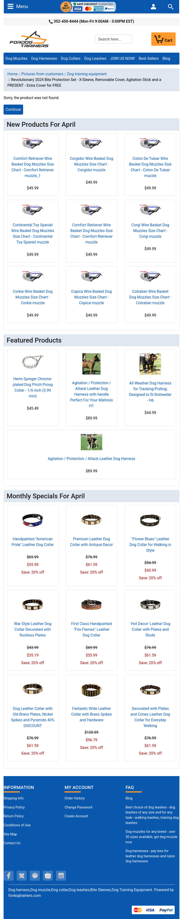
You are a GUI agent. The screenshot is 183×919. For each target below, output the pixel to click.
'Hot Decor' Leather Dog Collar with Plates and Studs (150, 629)
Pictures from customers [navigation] (42, 74)
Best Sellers (149, 58)
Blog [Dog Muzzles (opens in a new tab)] (129, 798)
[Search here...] (113, 39)
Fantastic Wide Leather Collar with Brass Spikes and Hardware (91, 714)
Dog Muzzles (16, 58)
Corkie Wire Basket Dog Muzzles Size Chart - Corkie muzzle (32, 297)
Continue (13, 109)
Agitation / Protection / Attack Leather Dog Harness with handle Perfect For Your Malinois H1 (91, 394)
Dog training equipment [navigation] (87, 74)
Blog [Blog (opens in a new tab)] (166, 58)
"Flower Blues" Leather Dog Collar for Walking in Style (150, 545)
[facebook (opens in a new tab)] (8, 875)
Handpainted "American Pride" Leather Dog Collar (32, 542)
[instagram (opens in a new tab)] (61, 875)
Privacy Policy (14, 807)
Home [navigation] (12, 74)
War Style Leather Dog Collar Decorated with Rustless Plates (32, 629)
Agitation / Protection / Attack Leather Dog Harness (91, 458)
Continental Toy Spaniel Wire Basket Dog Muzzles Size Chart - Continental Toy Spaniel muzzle (32, 233)
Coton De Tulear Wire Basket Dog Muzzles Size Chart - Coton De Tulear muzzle (150, 167)
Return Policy (14, 816)
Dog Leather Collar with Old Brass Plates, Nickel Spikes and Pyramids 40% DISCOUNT (32, 717)
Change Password (78, 807)
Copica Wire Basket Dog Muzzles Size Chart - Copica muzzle (91, 297)
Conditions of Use (17, 825)
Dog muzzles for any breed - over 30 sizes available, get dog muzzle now (151, 837)
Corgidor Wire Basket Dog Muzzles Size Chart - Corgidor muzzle (91, 164)
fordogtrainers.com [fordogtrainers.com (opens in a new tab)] (24, 895)
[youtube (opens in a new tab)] (48, 875)
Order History (75, 798)
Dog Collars (71, 58)
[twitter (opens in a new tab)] (21, 875)
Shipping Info (14, 798)
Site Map (10, 834)
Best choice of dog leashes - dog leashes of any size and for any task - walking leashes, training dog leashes (152, 815)
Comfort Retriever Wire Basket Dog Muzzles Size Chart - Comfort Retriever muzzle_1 (32, 167)
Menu (18, 6)
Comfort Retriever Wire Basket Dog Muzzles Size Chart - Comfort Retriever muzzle (91, 233)
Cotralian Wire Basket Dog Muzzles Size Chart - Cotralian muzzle (150, 297)
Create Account (76, 816)
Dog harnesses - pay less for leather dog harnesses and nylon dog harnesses (150, 856)
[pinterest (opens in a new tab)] (35, 875)
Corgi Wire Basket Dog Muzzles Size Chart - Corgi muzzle (150, 231)
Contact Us (12, 843)
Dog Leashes (95, 58)
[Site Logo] (29, 38)
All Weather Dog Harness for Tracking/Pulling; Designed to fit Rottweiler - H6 (150, 392)
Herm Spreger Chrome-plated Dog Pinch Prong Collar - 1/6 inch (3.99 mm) (33, 387)
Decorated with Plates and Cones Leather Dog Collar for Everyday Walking (150, 717)
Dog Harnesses (44, 58)
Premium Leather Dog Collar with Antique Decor (91, 542)
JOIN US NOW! (122, 58)
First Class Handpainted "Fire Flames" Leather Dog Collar (91, 629)
